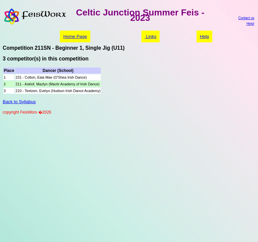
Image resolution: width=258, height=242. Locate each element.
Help (204, 36)
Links (151, 36)
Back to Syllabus (19, 101)
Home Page (75, 36)
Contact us (246, 18)
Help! (250, 24)
